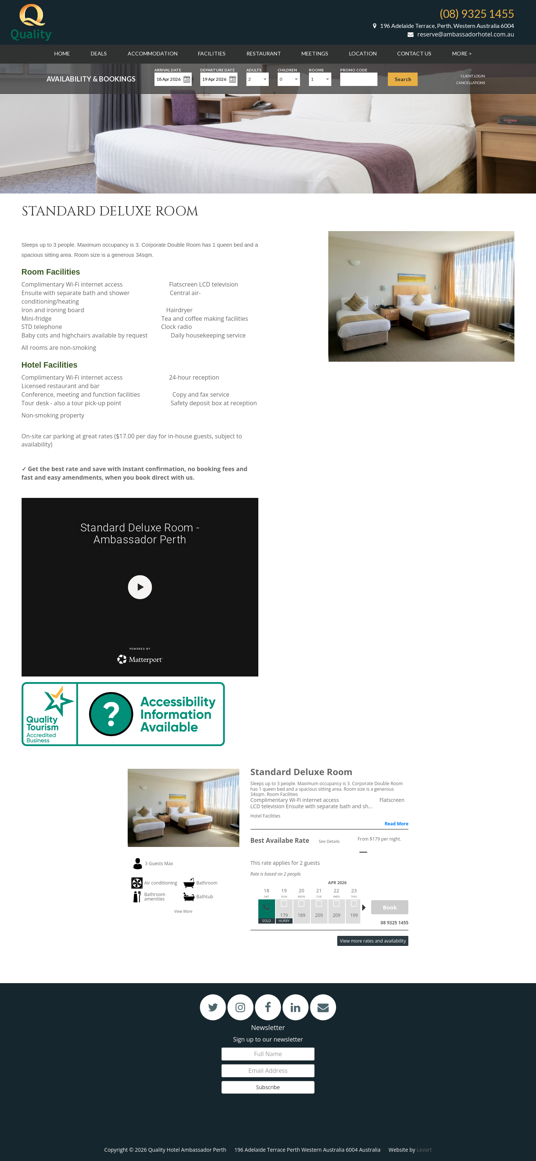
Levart (424, 1149)
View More (183, 911)
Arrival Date (167, 69)
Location (363, 53)
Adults (254, 69)
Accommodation (153, 53)
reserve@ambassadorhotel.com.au (461, 34)
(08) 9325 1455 (477, 13)
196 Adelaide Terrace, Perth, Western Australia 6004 (443, 25)
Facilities (212, 53)
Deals (99, 53)
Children (287, 69)
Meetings (315, 53)
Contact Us (414, 53)
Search (403, 79)
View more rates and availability (373, 941)
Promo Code (353, 69)
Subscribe (268, 1087)
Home (62, 53)
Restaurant (263, 53)
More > (462, 53)
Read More (396, 824)
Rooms (316, 69)
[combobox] (257, 79)
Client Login (473, 76)
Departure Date (217, 69)
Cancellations (470, 82)
